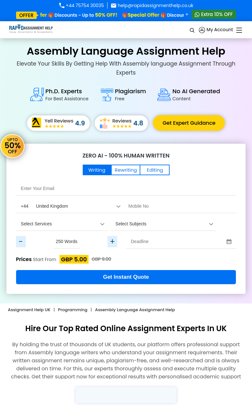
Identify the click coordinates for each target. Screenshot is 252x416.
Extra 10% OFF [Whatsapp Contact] (214, 14)
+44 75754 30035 (81, 5)
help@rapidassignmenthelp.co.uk (152, 5)
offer (26, 15)
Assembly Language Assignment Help (135, 310)
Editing (155, 170)
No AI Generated (196, 94)
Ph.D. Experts (67, 94)
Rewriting (126, 170)
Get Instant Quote (126, 277)
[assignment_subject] (163, 224)
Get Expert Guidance (189, 123)
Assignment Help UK (29, 310)
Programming (72, 310)
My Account (216, 30)
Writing (97, 170)
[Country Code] (70, 206)
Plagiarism (130, 94)
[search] (192, 29)
